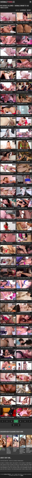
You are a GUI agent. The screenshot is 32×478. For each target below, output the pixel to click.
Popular (23, 10)
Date (29, 10)
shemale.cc (7, 2)
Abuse (22, 475)
